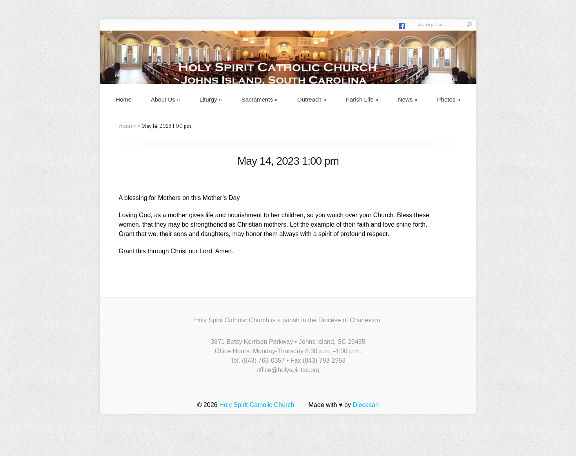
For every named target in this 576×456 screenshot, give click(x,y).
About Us (165, 99)
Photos (448, 99)
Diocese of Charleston (349, 320)
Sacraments (260, 99)
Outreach (311, 99)
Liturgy (211, 99)
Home (123, 99)
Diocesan (366, 404)
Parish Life (362, 99)
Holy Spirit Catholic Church (256, 404)
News (408, 99)
